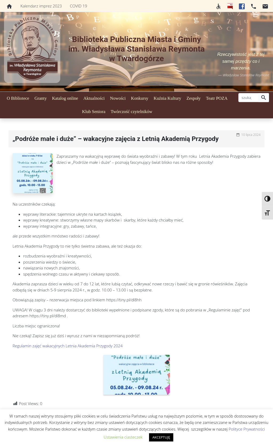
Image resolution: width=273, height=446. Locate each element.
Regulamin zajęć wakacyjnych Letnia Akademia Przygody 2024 (68, 345)
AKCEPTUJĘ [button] (161, 437)
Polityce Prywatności (246, 429)
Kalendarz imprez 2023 (41, 6)
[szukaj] (248, 97)
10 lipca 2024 (250, 134)
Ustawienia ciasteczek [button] (123, 437)
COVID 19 (78, 6)
